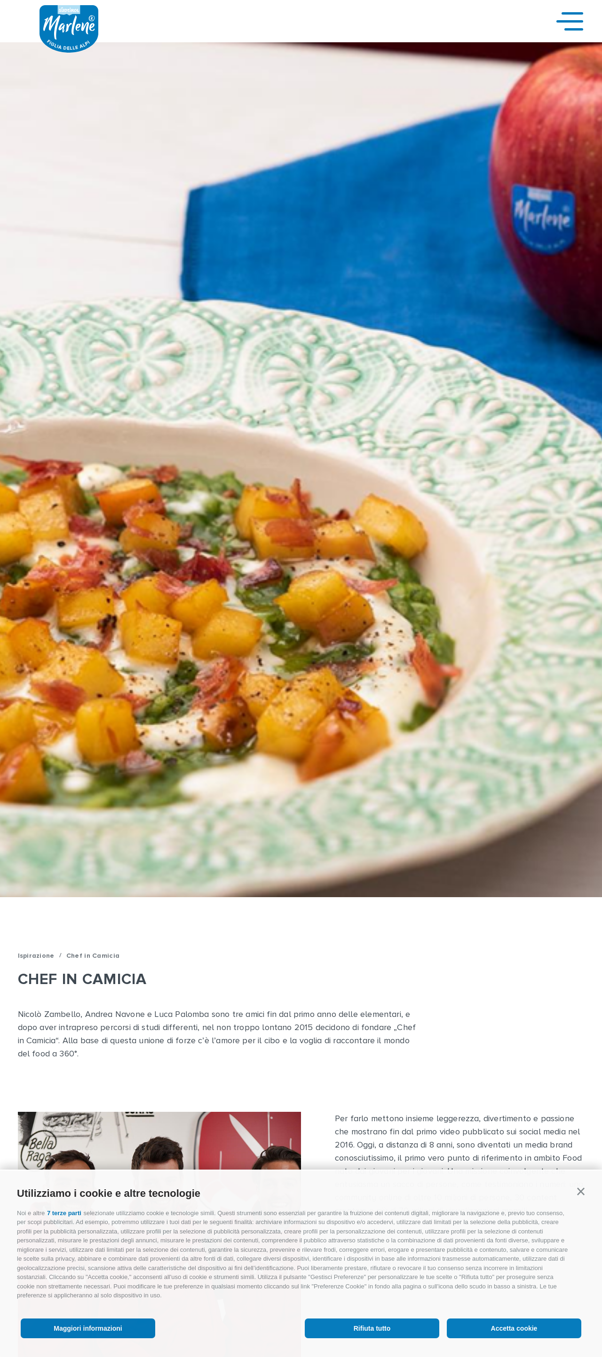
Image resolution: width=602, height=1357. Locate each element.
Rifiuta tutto (372, 1328)
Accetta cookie (514, 1328)
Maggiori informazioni (88, 1328)
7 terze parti (64, 1213)
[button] (581, 1191)
